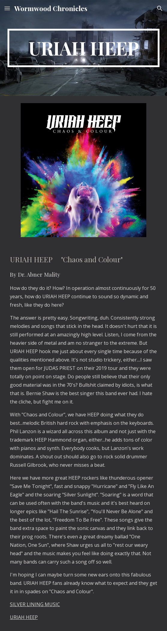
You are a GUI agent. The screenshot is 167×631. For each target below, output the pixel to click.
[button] (7, 8)
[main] (83, 48)
